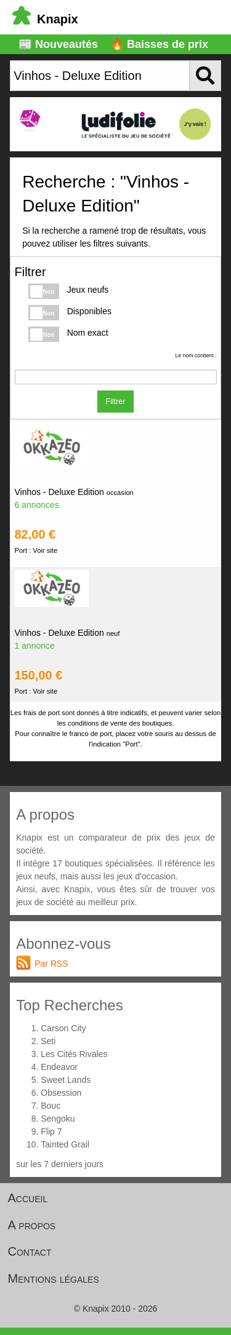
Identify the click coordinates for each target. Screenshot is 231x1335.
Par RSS (51, 964)
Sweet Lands (66, 1080)
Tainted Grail (65, 1144)
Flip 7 (51, 1131)
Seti (48, 1041)
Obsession (61, 1093)
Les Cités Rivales (74, 1054)
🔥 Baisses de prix (159, 44)
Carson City (63, 1028)
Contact (30, 1251)
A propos (32, 1225)
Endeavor (59, 1067)
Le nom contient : (195, 355)
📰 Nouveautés (58, 44)
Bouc (50, 1106)
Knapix (45, 19)
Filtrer (116, 401)
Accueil (28, 1198)
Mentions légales (53, 1278)
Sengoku (58, 1118)
